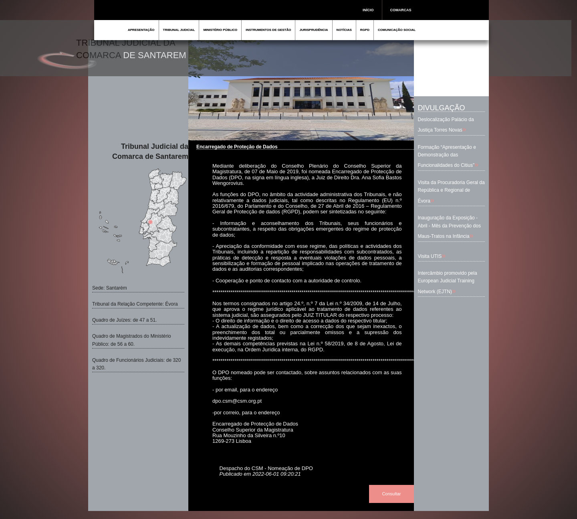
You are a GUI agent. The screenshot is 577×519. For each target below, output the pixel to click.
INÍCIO (368, 10)
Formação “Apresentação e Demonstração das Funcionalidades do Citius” (447, 156)
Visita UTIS (430, 256)
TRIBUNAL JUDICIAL (179, 30)
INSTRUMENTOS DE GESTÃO (268, 30)
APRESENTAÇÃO (141, 30)
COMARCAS (401, 10)
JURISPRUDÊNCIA (313, 30)
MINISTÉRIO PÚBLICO (220, 30)
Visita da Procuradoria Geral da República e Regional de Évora (451, 191)
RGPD (364, 30)
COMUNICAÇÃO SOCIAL (397, 30)
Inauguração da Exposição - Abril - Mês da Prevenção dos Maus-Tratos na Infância (449, 227)
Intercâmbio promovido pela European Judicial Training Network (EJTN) (447, 282)
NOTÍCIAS (344, 30)
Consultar (391, 493)
